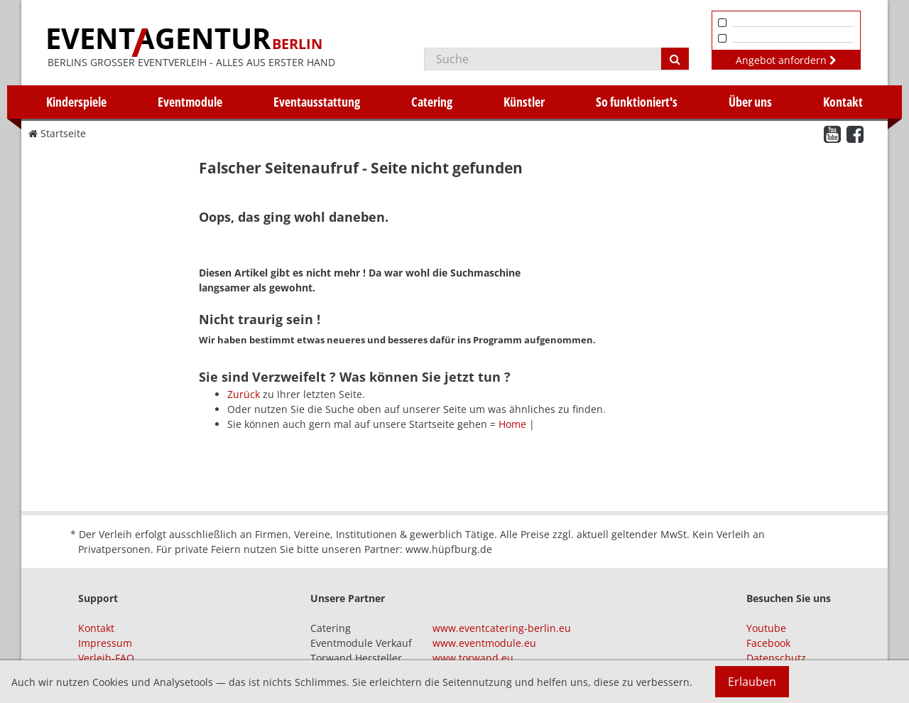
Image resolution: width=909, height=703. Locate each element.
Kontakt (843, 101)
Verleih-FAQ (106, 658)
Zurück (243, 394)
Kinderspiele (76, 101)
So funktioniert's (636, 101)
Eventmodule (190, 101)
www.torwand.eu (472, 658)
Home (512, 424)
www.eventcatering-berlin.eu (501, 628)
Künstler (524, 101)
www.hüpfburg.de (448, 549)
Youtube (766, 628)
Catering (431, 101)
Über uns (750, 101)
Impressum (105, 643)
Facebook (768, 643)
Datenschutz (776, 658)
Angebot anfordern (786, 60)
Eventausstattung (316, 101)
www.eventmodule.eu (484, 643)
